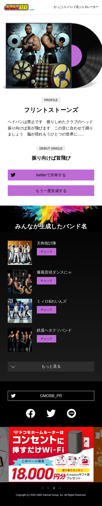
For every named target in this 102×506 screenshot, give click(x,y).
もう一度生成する (51, 191)
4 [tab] (60, 488)
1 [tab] (42, 488)
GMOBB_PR (51, 396)
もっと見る (51, 366)
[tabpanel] (51, 455)
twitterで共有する (51, 175)
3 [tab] (54, 488)
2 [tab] (48, 488)
